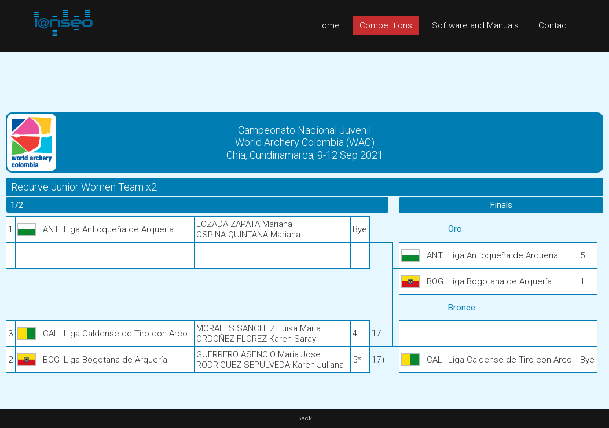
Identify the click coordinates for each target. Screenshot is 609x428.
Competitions (385, 25)
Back (304, 418)
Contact (554, 25)
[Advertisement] (304, 78)
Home (328, 25)
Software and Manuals (475, 25)
